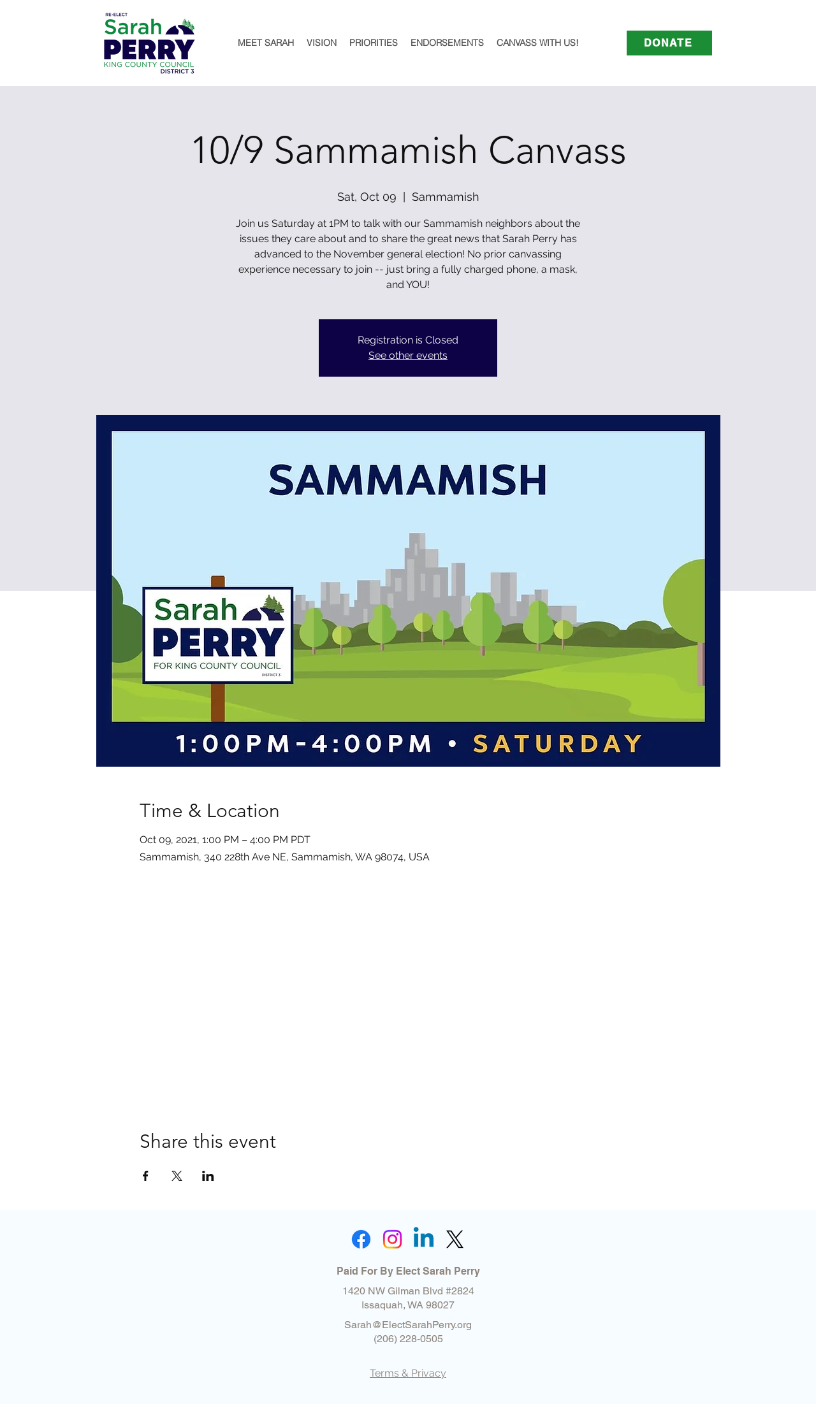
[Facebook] (361, 1239)
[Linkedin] (423, 1239)
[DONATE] (669, 43)
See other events (408, 355)
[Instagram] (392, 1239)
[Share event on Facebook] (146, 1176)
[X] (454, 1239)
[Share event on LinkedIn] (208, 1176)
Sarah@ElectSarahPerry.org (408, 1325)
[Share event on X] (177, 1176)
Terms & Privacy (408, 1373)
